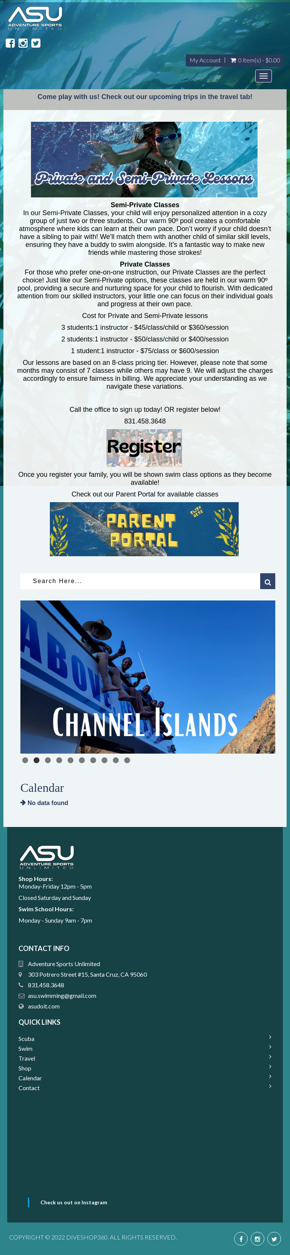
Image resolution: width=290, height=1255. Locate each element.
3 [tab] (48, 760)
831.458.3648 (46, 984)
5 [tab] (71, 760)
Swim (25, 1048)
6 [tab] (82, 760)
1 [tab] (26, 760)
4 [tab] (60, 760)
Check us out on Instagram (73, 1202)
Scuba (26, 1038)
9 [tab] (116, 760)
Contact (29, 1087)
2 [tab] (37, 760)
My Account (205, 60)
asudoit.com (44, 1006)
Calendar (30, 1077)
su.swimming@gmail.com (57, 995)
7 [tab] (94, 760)
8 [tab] (105, 760)
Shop (25, 1068)
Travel (27, 1058)
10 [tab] (128, 760)
